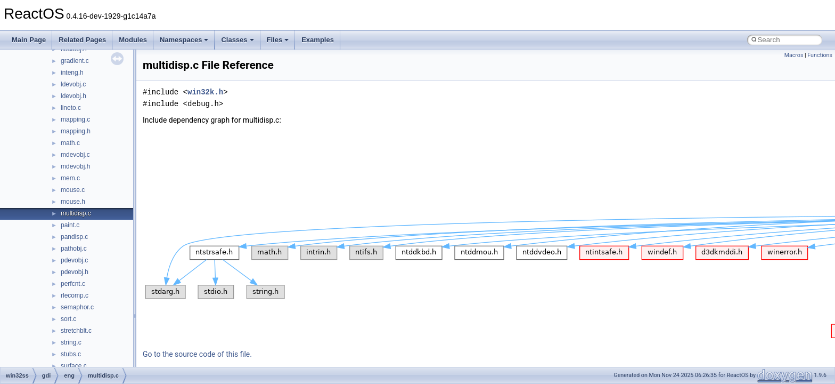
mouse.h (73, 201)
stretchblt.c (76, 330)
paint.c (70, 225)
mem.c (70, 178)
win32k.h (205, 92)
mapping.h (76, 131)
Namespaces (184, 40)
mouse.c (73, 190)
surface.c (74, 366)
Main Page (29, 40)
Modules (133, 40)
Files (278, 40)
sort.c (68, 319)
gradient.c (75, 61)
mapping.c (75, 119)
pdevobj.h (74, 272)
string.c (71, 342)
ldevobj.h (73, 96)
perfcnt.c (73, 283)
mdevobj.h (75, 166)
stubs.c (71, 354)
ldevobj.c (73, 84)
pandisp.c (74, 237)
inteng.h (72, 72)
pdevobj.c (74, 260)
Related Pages (82, 40)
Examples (317, 40)
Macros (794, 55)
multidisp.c (76, 213)
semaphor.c (77, 307)
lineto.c (71, 107)
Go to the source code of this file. (197, 354)
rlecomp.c (74, 295)
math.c (70, 143)
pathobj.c (74, 248)
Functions (819, 55)
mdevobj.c (75, 154)
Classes (237, 40)
